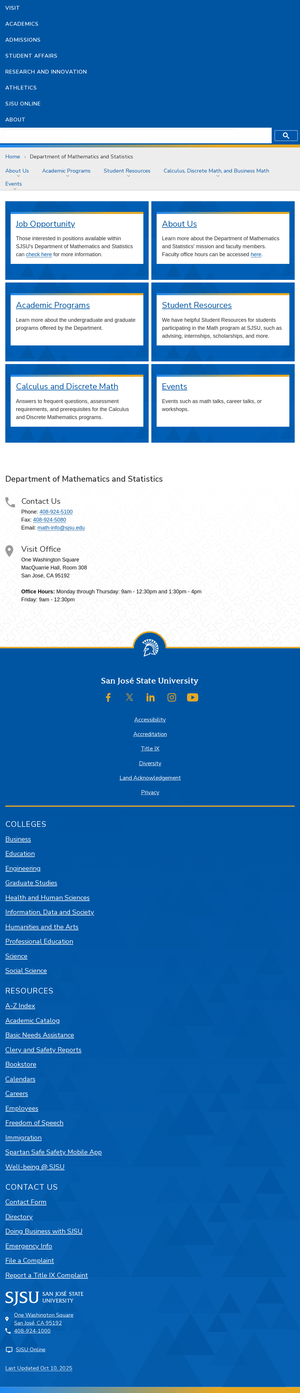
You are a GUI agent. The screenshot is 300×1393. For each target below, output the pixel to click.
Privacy (150, 792)
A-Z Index (20, 1005)
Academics (22, 23)
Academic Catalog (32, 1020)
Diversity (150, 763)
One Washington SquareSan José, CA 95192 (43, 1319)
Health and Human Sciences (47, 897)
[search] (119, 135)
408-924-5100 (56, 512)
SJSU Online (23, 103)
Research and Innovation (46, 71)
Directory (19, 1216)
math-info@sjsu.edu (61, 528)
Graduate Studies (31, 882)
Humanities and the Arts (41, 926)
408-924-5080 (49, 520)
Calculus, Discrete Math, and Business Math (216, 170)
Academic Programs (66, 170)
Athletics (21, 87)
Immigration (23, 1137)
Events (13, 183)
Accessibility (150, 720)
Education (20, 853)
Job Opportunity (45, 224)
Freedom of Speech (34, 1122)
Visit (12, 8)
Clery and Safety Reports (43, 1049)
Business (18, 839)
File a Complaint (29, 1260)
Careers (16, 1093)
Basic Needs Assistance (39, 1035)
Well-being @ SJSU (35, 1166)
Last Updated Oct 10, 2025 (38, 1368)
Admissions (23, 39)
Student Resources (127, 170)
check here (39, 254)
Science (16, 956)
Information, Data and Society (49, 912)
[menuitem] (18, 170)
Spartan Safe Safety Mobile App (53, 1152)
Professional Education (39, 941)
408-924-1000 (32, 1330)
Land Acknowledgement (150, 778)
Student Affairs (31, 55)
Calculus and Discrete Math (67, 386)
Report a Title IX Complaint (46, 1275)
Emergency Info (28, 1246)
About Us (17, 170)
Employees (21, 1108)
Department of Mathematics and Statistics (81, 156)
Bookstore (20, 1064)
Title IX (150, 749)
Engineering (23, 868)
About (15, 119)
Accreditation (150, 734)
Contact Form (26, 1202)
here (256, 254)
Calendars (20, 1079)
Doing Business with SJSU (44, 1231)
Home (12, 156)
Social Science (26, 970)
